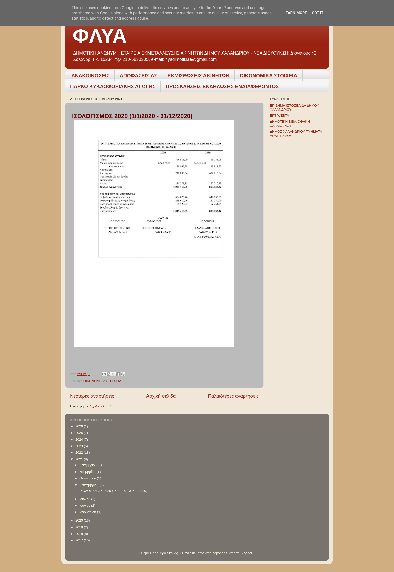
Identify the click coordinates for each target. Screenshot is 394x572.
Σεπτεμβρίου (89, 485)
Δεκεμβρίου (88, 465)
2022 (79, 452)
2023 (79, 446)
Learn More (295, 13)
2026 (79, 426)
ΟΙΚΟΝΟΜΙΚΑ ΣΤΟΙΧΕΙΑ (268, 75)
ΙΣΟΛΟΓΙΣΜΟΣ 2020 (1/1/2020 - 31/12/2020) (113, 491)
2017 (79, 540)
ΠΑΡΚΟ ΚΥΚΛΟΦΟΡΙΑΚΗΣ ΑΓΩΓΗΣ (112, 86)
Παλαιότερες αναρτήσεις (233, 396)
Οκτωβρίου (88, 478)
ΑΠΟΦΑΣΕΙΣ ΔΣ (138, 75)
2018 (79, 534)
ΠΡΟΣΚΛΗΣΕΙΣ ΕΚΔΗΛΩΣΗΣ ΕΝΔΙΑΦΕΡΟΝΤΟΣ (222, 86)
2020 (79, 520)
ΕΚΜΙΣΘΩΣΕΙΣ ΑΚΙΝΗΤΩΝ (198, 75)
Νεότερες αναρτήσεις (92, 396)
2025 (79, 433)
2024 (79, 439)
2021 (79, 459)
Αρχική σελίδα (161, 396)
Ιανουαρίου (88, 512)
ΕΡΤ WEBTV (279, 115)
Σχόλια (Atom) (100, 406)
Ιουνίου (85, 505)
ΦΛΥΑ (100, 36)
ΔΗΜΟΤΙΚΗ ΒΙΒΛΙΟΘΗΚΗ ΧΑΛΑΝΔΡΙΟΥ (290, 123)
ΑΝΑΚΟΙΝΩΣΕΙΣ (90, 75)
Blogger (246, 553)
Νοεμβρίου (87, 472)
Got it (317, 13)
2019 (79, 527)
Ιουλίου (85, 499)
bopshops (219, 553)
